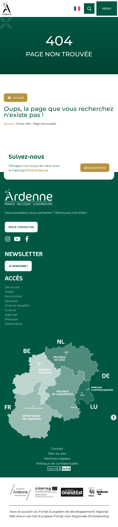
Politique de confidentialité (57, 463)
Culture (10, 310)
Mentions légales (57, 458)
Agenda (11, 314)
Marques (11, 319)
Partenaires (13, 324)
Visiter (9, 292)
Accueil (9, 123)
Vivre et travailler (17, 305)
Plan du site (57, 453)
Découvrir (12, 287)
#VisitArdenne (36, 170)
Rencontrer (13, 296)
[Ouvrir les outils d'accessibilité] (113, 417)
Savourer (11, 301)
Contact (57, 448)
